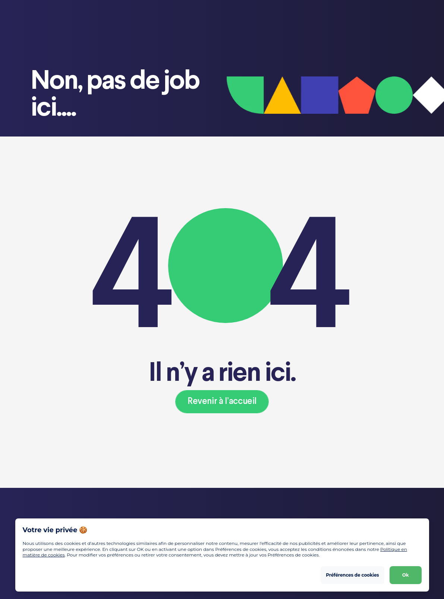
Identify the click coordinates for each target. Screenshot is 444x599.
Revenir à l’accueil (222, 401)
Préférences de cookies (352, 575)
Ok (405, 575)
